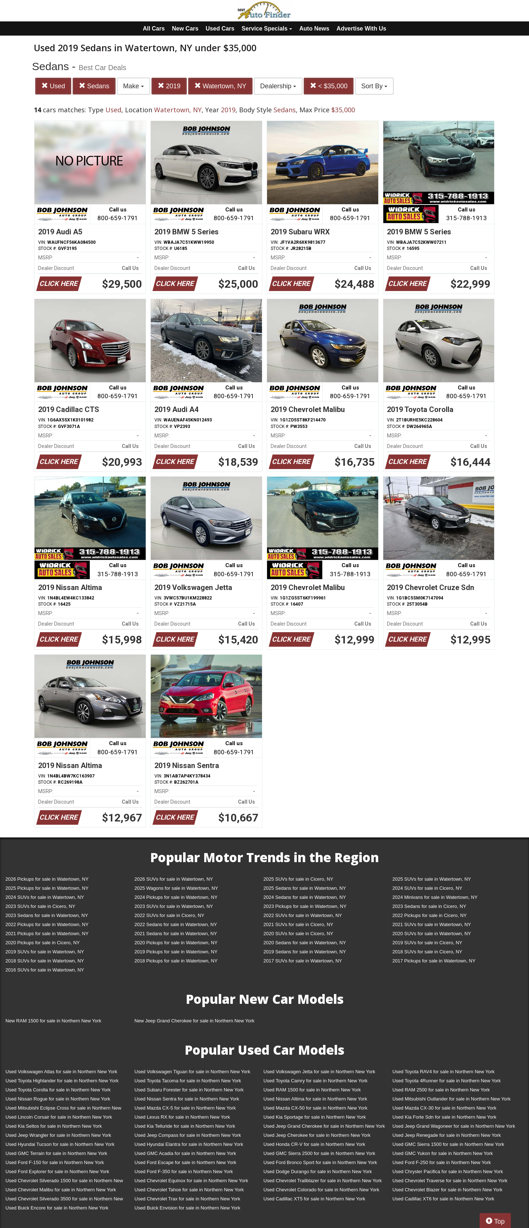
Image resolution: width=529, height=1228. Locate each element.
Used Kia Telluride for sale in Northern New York (184, 1126)
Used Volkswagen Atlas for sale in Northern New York (61, 1071)
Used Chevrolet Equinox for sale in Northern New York (191, 1180)
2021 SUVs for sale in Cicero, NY (298, 924)
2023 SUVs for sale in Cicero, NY (40, 906)
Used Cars (220, 28)
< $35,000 (329, 86)
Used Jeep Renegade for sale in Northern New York (446, 1135)
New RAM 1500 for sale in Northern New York (53, 1020)
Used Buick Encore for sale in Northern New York (56, 1208)
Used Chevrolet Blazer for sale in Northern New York (447, 1189)
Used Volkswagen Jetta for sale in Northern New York (319, 1071)
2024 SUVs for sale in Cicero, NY (427, 888)
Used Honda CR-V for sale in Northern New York (314, 1144)
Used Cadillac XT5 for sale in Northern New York (314, 1198)
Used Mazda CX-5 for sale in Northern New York (185, 1108)
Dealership (278, 86)
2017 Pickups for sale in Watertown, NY (434, 961)
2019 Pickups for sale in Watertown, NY (176, 951)
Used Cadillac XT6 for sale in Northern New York (443, 1198)
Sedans (94, 86)
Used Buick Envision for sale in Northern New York (187, 1208)
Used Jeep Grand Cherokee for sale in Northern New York (324, 1126)
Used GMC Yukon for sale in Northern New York (442, 1153)
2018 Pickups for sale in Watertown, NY (176, 961)
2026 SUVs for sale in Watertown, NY (173, 879)
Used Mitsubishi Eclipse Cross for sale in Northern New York (63, 1109)
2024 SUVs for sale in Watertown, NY (44, 897)
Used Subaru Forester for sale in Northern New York (189, 1089)
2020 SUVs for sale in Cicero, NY (298, 933)
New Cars (185, 28)
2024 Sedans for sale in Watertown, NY (304, 897)
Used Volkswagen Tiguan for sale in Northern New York (192, 1071)
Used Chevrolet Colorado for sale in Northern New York (321, 1189)
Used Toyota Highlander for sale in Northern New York (61, 1080)
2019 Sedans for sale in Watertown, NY (304, 951)
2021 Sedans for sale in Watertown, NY (175, 933)
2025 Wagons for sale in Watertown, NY (176, 888)
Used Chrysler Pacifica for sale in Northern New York (447, 1171)
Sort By (374, 86)
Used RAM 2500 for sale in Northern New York (441, 1089)
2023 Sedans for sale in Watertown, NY (46, 915)
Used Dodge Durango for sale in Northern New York (317, 1171)
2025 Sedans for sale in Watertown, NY (304, 888)
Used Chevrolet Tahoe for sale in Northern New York (189, 1189)
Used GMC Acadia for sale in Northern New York (185, 1153)
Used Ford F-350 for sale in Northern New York (183, 1171)
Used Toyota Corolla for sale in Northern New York (58, 1089)
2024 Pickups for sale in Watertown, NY (176, 897)
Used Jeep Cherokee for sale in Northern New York (317, 1135)
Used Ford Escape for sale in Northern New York (185, 1162)
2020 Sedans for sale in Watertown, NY (304, 942)
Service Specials (267, 28)
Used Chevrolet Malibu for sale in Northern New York (60, 1189)
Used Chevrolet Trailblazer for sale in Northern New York (322, 1180)
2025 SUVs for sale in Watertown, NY (431, 879)
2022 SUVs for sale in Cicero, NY (169, 915)
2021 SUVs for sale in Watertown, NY (431, 924)
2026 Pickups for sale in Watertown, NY (47, 879)
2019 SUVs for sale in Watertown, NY (44, 951)
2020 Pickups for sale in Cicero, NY (42, 942)
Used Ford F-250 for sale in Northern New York (441, 1162)
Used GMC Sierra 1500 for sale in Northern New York (448, 1144)
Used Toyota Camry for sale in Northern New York (315, 1080)
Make (133, 86)
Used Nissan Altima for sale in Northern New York (315, 1099)
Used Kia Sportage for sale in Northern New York (314, 1117)
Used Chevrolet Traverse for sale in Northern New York (449, 1180)
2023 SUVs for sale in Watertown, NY (173, 906)
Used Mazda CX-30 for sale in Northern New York (444, 1108)
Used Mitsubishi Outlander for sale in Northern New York (451, 1099)
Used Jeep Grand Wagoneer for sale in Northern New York (453, 1126)
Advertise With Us (361, 28)
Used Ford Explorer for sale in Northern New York (57, 1171)
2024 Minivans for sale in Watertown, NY (434, 897)
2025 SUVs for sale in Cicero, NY (298, 879)
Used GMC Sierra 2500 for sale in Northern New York (319, 1153)
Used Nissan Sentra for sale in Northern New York (186, 1099)
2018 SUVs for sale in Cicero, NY (427, 951)
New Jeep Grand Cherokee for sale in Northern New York (194, 1020)
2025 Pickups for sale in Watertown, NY (47, 888)
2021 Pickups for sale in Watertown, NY (47, 933)
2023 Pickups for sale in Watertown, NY (305, 906)
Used (53, 86)
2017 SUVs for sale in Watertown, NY (302, 961)
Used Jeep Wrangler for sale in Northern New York (58, 1135)
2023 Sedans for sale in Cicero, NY (429, 906)
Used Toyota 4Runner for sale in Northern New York (446, 1080)
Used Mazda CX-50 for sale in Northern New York (315, 1108)
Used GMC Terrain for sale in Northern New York (56, 1153)
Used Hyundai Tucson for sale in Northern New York (59, 1144)
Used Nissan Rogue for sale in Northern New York (57, 1099)
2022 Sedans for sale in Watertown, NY (175, 924)
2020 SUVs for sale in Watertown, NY (431, 933)
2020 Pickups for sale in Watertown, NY (176, 942)
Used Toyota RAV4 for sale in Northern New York (443, 1071)
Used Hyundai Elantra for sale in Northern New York (188, 1144)
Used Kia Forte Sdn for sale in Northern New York (444, 1117)
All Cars (154, 28)
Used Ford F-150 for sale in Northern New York (54, 1162)
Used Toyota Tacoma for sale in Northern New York (187, 1080)
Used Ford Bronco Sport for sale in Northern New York (320, 1162)
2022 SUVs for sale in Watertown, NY (302, 915)
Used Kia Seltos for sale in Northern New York (53, 1126)
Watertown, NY (220, 86)
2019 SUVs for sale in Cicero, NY (427, 942)
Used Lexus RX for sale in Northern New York (182, 1117)
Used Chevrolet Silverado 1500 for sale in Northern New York (64, 1182)
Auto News (314, 28)
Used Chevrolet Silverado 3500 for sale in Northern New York (64, 1200)
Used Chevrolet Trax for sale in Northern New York (187, 1198)
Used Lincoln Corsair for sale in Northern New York (58, 1117)
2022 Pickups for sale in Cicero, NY (429, 915)
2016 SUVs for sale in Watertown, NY (44, 970)
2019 (169, 86)
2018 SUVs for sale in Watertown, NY (44, 961)
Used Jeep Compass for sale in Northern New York (187, 1135)
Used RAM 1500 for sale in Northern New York (312, 1089)
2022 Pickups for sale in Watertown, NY (47, 924)
